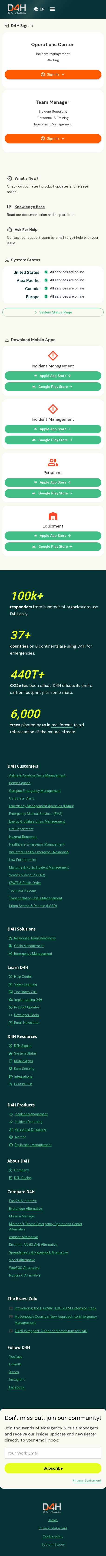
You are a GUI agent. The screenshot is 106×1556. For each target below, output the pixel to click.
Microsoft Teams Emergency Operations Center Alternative (45, 1226)
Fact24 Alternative (23, 1201)
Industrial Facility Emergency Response (39, 852)
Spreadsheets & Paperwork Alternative (38, 1252)
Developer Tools (26, 1015)
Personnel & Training (30, 1129)
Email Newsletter (27, 1023)
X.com (14, 1372)
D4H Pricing (23, 1178)
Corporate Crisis (21, 798)
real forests (62, 724)
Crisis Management (29, 946)
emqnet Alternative (23, 1237)
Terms (53, 1520)
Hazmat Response (23, 837)
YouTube (16, 1356)
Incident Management (31, 1114)
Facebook (16, 1387)
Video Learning (25, 984)
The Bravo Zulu (25, 992)
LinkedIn (15, 1364)
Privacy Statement (87, 1480)
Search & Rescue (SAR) (27, 875)
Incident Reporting (28, 1122)
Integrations (23, 1076)
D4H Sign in (22, 1046)
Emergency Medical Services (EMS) (36, 814)
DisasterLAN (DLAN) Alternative (33, 1245)
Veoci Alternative (22, 1260)
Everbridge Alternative (25, 1208)
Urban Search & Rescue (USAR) (33, 906)
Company (21, 1170)
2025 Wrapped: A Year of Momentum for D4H (51, 1331)
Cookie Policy (53, 1536)
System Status (25, 1053)
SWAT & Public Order (25, 883)
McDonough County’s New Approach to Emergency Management (56, 1319)
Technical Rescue (22, 890)
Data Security (24, 1069)
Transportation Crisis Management (35, 898)
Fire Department (21, 829)
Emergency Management (33, 953)
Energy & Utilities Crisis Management (37, 821)
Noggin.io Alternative (24, 1275)
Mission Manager (22, 1216)
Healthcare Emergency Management (36, 844)
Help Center (23, 977)
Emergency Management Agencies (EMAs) (41, 806)
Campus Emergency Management (35, 791)
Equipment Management (33, 1145)
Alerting (20, 1137)
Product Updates (27, 1007)
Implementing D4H (28, 1000)
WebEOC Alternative (24, 1268)
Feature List (23, 1084)
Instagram (17, 1380)
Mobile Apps (23, 1061)
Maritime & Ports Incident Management (39, 867)
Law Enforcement (22, 860)
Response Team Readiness (35, 938)
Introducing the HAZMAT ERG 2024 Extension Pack (55, 1308)
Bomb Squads (19, 783)
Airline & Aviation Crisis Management (37, 775)
